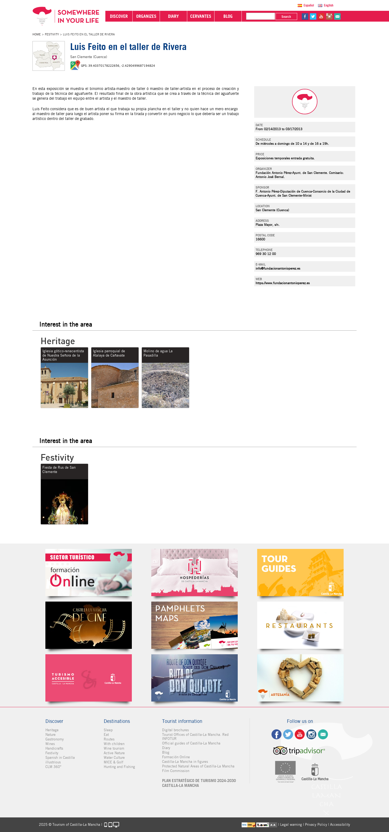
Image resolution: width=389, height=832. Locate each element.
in (329, 16)
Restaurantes (300, 625)
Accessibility (340, 825)
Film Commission (175, 771)
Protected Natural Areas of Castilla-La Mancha (198, 766)
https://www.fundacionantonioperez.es (283, 283)
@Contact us (337, 16)
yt (321, 16)
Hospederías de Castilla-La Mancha (194, 572)
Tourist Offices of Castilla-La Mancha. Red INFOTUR (195, 737)
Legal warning (291, 825)
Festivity (52, 34)
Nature (50, 735)
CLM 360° (53, 767)
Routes (109, 739)
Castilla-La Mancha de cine (88, 625)
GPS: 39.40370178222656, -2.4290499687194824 (118, 66)
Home (36, 34)
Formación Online (176, 757)
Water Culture (114, 758)
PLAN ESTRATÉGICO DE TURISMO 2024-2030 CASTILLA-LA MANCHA (199, 783)
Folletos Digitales (194, 625)
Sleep (108, 730)
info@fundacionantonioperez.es (278, 268)
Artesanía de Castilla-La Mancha (300, 678)
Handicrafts (54, 748)
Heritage (52, 730)
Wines (50, 744)
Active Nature (114, 753)
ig (311, 734)
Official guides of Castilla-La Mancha (191, 743)
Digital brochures (175, 730)
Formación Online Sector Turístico (88, 572)
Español (309, 5)
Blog (165, 752)
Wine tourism (114, 748)
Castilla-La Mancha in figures (185, 762)
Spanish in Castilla (60, 758)
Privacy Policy (316, 825)
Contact (323, 734)
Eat (106, 735)
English (328, 5)
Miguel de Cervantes (194, 678)
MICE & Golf (113, 762)
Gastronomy (54, 739)
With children (114, 744)
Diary (166, 748)
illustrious (53, 762)
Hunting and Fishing (119, 767)
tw (313, 16)
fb (305, 16)
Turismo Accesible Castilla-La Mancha (88, 678)
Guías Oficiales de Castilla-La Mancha (300, 572)
